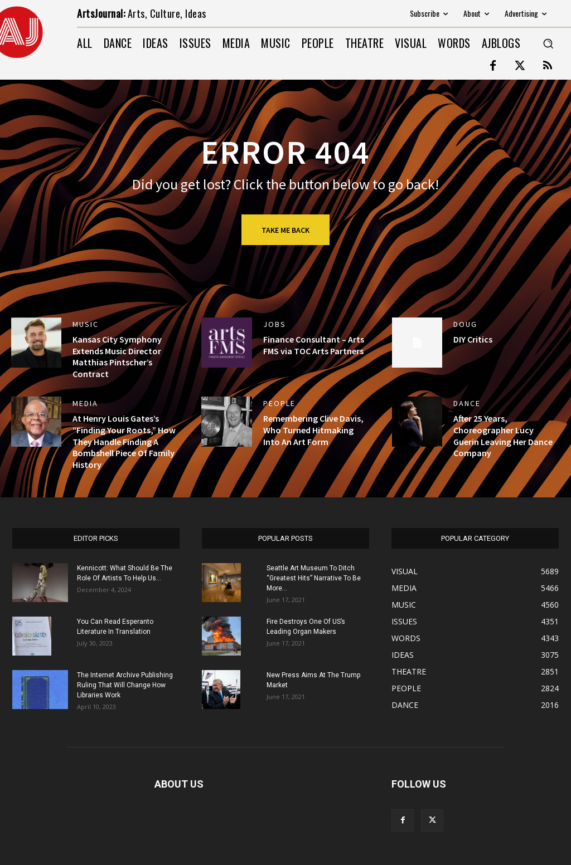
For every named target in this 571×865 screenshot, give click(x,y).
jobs (274, 324)
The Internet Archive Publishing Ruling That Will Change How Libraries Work (125, 685)
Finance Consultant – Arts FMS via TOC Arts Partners (313, 345)
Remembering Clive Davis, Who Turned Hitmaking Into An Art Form (313, 430)
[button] (548, 43)
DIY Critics (472, 339)
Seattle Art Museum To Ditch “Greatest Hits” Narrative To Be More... (314, 578)
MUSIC (85, 324)
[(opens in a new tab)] (36, 342)
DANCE (467, 403)
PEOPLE (279, 403)
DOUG (465, 324)
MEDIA (85, 403)
